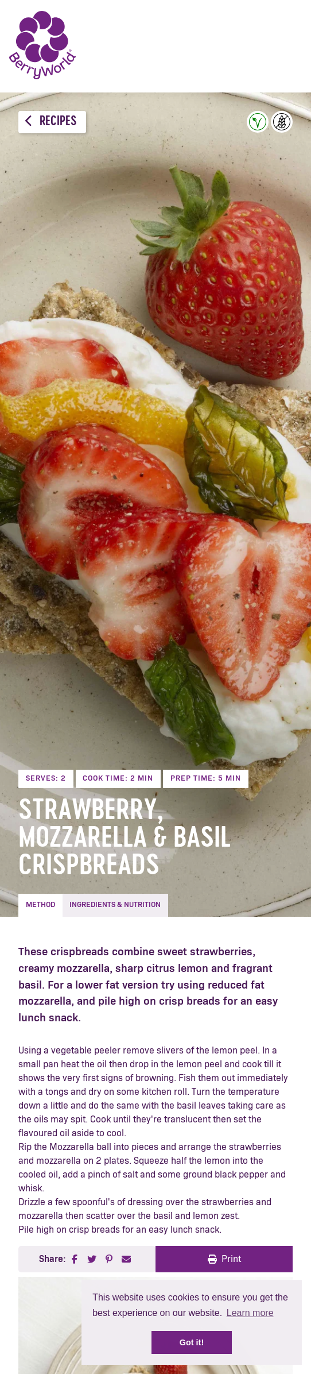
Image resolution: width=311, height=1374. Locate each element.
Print (224, 1259)
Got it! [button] (192, 1342)
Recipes (50, 121)
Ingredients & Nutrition (115, 905)
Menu (285, 46)
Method (40, 905)
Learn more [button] (250, 1313)
